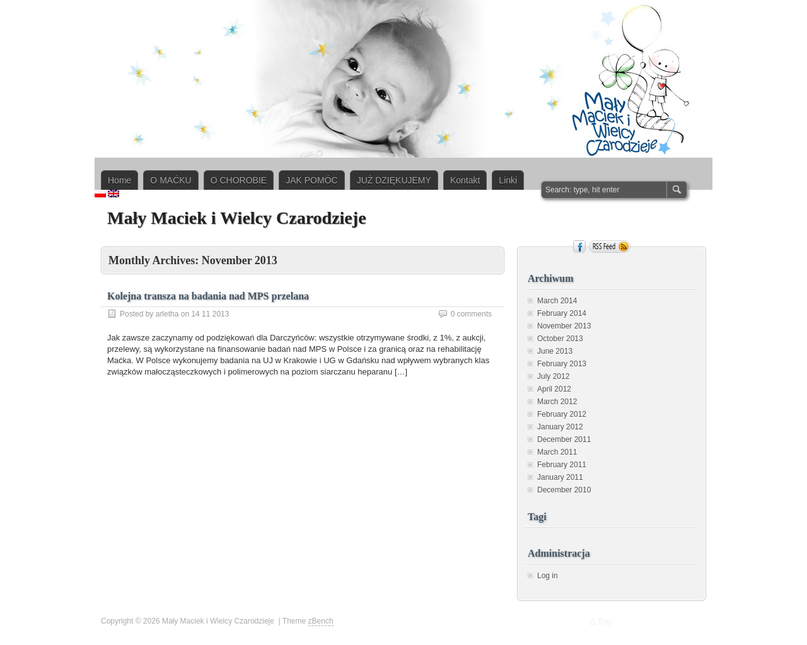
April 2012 (554, 389)
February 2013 (561, 363)
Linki (508, 180)
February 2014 (561, 313)
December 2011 (564, 439)
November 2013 (564, 326)
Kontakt (465, 180)
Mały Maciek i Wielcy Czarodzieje (236, 218)
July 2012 (553, 376)
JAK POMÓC (311, 180)
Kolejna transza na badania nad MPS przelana (208, 296)
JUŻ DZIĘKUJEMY (394, 180)
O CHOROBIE (239, 180)
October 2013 (560, 338)
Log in (547, 575)
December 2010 (564, 489)
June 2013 (554, 351)
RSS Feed (609, 246)
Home (119, 180)
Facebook (579, 246)
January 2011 (560, 477)
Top (604, 622)
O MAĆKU (170, 180)
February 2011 (561, 464)
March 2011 (557, 452)
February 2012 (561, 414)
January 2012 (560, 426)
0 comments (471, 314)
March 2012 (557, 401)
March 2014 (557, 300)
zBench (321, 621)
